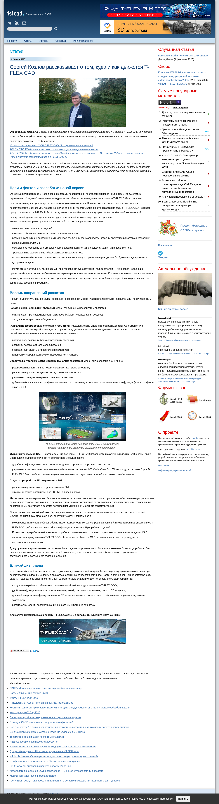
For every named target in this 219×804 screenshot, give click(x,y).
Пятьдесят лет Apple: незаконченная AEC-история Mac (41, 702)
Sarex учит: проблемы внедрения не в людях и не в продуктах (45, 717)
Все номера (165, 245)
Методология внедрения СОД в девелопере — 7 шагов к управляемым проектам (56, 770)
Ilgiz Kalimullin (164, 346)
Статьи (28, 40)
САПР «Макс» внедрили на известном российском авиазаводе (46, 688)
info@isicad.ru (193, 449)
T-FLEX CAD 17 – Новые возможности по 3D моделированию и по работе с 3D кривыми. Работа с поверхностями (77, 153)
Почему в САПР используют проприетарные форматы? (41, 722)
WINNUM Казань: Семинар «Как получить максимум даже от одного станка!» (54, 756)
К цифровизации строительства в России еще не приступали (45, 761)
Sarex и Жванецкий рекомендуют (29, 693)
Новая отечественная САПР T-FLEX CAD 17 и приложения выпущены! (51, 145)
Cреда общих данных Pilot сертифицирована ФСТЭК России (44, 751)
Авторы (44, 40)
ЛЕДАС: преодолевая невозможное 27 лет (34, 741)
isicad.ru (195, 438)
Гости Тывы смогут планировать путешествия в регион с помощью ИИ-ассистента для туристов (65, 780)
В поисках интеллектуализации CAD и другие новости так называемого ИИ (53, 746)
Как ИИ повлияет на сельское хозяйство (33, 775)
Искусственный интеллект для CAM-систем (183, 55)
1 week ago (195, 340)
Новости (12, 40)
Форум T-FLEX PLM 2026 (24, 697)
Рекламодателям (83, 40)
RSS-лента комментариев (173, 309)
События (60, 40)
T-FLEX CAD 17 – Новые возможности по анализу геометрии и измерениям (54, 149)
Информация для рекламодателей (174, 470)
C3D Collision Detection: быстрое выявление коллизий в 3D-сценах (48, 732)
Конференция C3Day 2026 (25, 712)
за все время (180, 107)
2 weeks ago (189, 381)
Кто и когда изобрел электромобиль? (183, 196)
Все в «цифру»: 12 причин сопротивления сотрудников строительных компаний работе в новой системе (69, 727)
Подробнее (163, 465)
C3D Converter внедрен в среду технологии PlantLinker (41, 766)
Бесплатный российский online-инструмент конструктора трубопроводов (180, 205)
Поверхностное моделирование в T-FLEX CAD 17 (38, 156)
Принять (183, 798)
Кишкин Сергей (164, 318)
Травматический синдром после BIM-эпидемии (37, 736)
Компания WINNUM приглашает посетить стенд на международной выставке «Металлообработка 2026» (70, 707)
